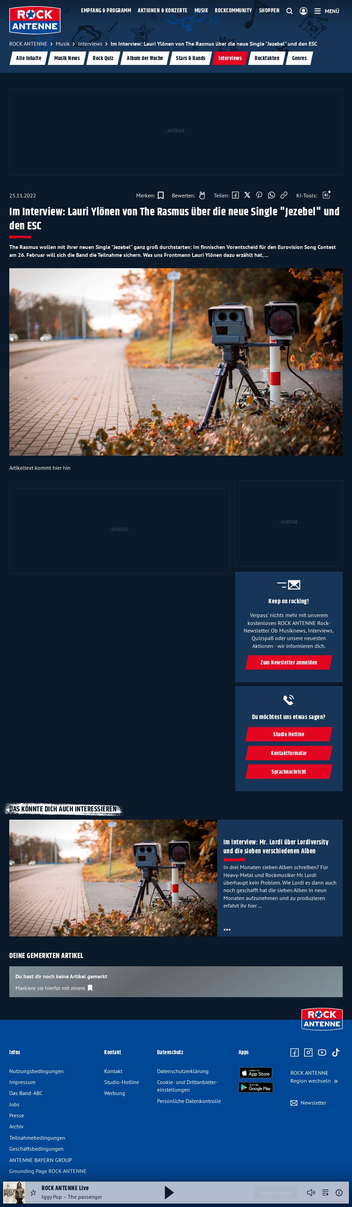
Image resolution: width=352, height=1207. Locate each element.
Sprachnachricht (289, 772)
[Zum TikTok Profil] (336, 1052)
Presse (16, 1115)
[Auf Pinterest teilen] (259, 195)
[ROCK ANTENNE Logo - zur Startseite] (34, 20)
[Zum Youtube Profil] (322, 1052)
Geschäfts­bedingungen (36, 1148)
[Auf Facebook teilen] (235, 195)
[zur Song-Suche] (325, 1192)
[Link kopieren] (284, 195)
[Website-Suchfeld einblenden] (289, 11)
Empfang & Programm (106, 11)
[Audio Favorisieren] (33, 1192)
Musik (201, 11)
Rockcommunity (233, 11)
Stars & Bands (191, 58)
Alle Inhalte (28, 58)
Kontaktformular (289, 753)
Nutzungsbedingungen (36, 1071)
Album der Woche (145, 58)
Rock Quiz (103, 58)
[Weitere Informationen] (339, 1192)
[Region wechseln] (314, 1076)
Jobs (14, 1104)
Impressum (22, 1082)
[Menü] (327, 11)
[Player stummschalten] (311, 1192)
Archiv (16, 1126)
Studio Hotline (289, 735)
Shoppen (269, 11)
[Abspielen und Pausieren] (169, 1192)
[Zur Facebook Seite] (294, 1052)
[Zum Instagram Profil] (308, 1052)
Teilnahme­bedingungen (37, 1137)
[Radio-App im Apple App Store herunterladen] (256, 1072)
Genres (299, 58)
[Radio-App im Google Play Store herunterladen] (256, 1087)
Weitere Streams (276, 1193)
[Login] (303, 11)
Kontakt (113, 1071)
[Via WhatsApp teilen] (271, 195)
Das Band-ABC (26, 1093)
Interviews (230, 58)
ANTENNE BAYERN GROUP (40, 1160)
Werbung (114, 1093)
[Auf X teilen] (247, 195)
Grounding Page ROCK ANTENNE (48, 1171)
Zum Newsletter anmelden (289, 663)
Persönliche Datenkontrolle (189, 1100)
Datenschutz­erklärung (183, 1071)
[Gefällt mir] (187, 195)
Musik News (67, 58)
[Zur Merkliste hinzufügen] (150, 195)
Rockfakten (267, 58)
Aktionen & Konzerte (163, 11)
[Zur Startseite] (322, 1031)
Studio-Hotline (121, 1082)
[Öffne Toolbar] (327, 195)
